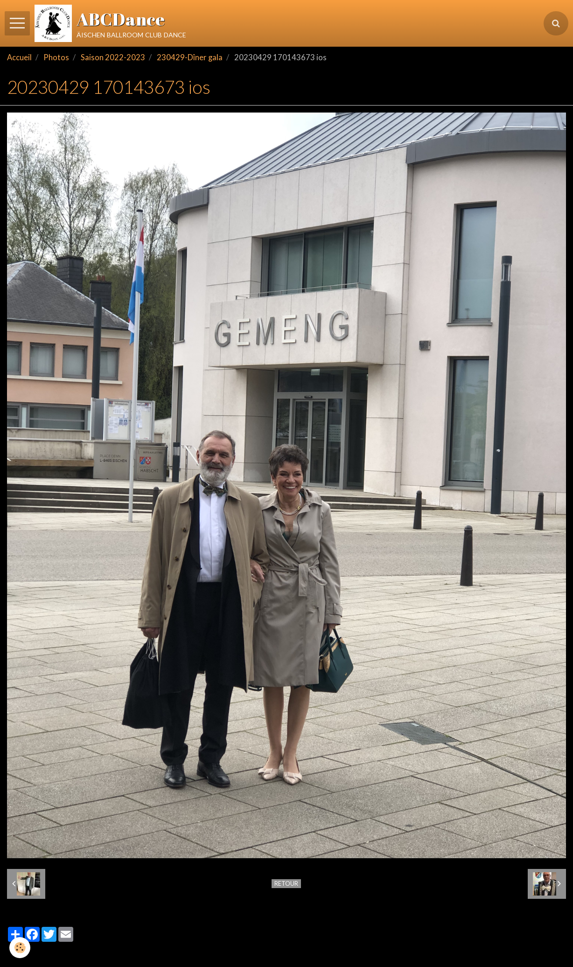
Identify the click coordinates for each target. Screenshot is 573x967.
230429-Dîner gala (190, 57)
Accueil (19, 57)
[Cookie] (19, 947)
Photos (56, 57)
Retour (286, 883)
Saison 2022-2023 (113, 57)
